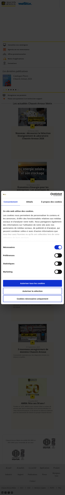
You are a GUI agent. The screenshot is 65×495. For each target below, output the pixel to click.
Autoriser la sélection (32, 291)
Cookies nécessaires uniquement (32, 299)
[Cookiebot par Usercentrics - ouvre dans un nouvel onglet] (50, 194)
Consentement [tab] (10, 202)
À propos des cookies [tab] (51, 202)
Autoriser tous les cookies (32, 283)
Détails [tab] (29, 202)
